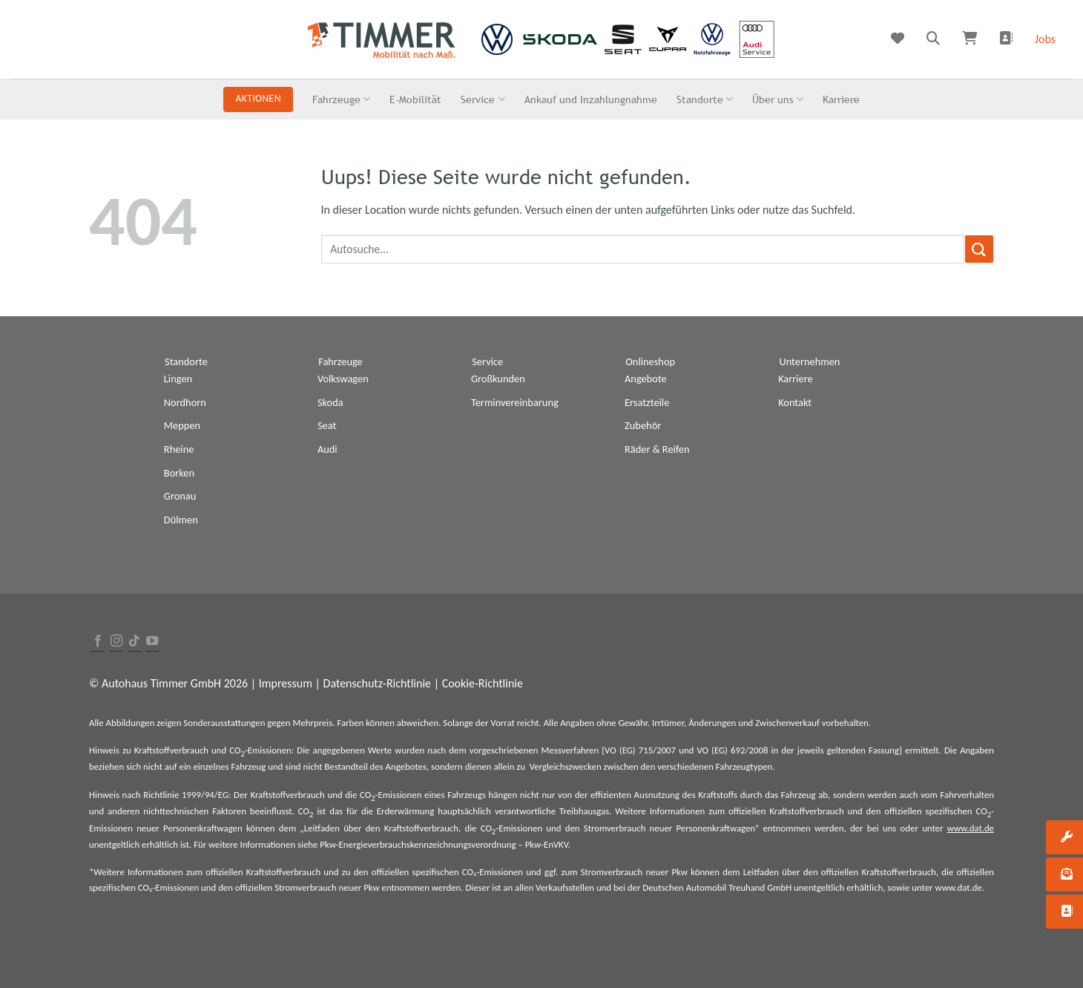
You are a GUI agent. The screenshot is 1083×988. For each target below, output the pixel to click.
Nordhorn (185, 402)
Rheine (179, 449)
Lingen (178, 378)
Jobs (1045, 39)
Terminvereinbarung (515, 402)
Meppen (182, 425)
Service (482, 99)
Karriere (841, 99)
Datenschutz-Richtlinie (377, 683)
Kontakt (795, 402)
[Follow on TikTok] (134, 642)
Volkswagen (343, 378)
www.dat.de (970, 828)
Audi (327, 449)
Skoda (330, 402)
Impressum (285, 683)
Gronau (180, 496)
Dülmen (181, 519)
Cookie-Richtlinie (482, 683)
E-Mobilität (415, 99)
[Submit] (979, 249)
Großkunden (498, 378)
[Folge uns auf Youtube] (152, 642)
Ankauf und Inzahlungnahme (590, 99)
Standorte (705, 99)
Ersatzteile (647, 402)
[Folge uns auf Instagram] (116, 642)
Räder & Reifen (657, 449)
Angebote (646, 378)
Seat (326, 425)
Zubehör (643, 425)
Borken (179, 473)
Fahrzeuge (341, 99)
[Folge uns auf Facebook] (98, 642)
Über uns (777, 99)
